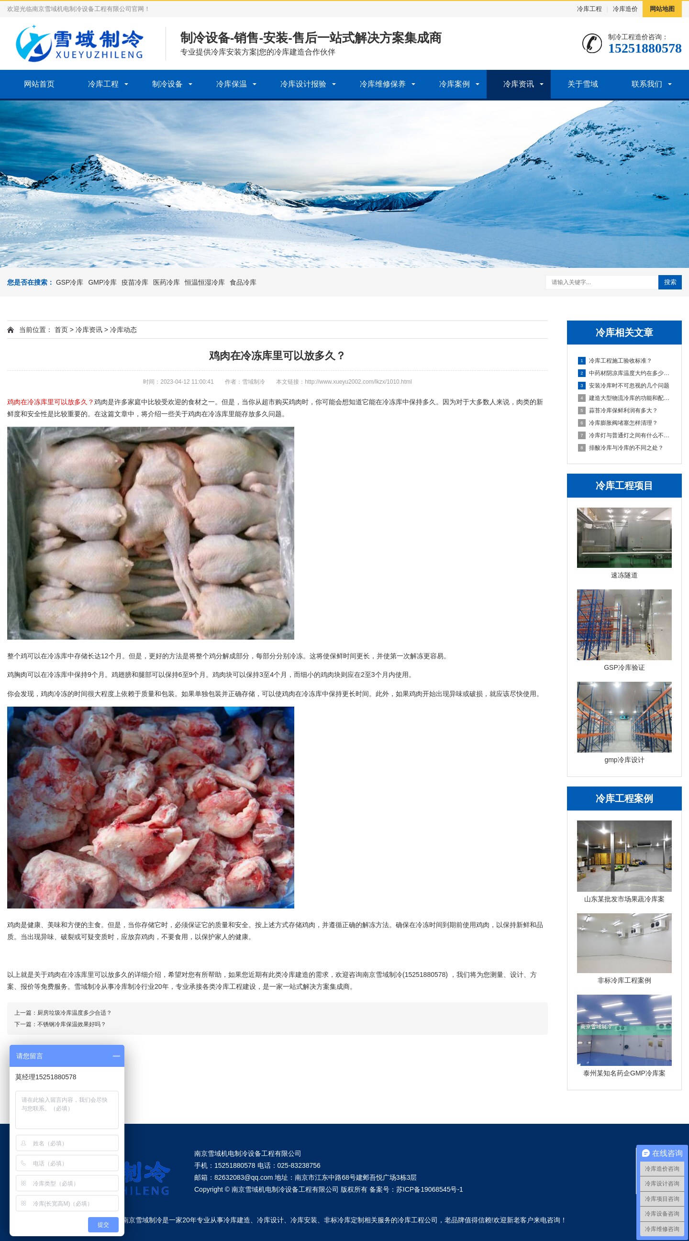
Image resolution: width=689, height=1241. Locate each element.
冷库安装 (303, 1220)
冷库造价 (625, 8)
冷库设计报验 (303, 84)
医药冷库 (166, 282)
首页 (61, 329)
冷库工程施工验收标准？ (615, 361)
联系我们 (647, 84)
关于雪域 (582, 84)
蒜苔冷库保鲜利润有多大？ (618, 410)
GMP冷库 (102, 282)
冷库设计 (270, 1220)
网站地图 (662, 8)
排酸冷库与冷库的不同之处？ (621, 448)
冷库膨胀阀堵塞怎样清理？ (618, 423)
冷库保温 (231, 84)
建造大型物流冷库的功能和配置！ (625, 398)
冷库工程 (589, 8)
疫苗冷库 (135, 282)
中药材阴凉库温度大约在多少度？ (625, 373)
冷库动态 (123, 329)
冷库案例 (454, 84)
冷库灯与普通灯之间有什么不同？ (625, 435)
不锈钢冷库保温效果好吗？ (71, 1024)
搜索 (670, 282)
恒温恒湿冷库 (205, 282)
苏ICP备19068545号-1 (429, 1189)
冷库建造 (236, 1220)
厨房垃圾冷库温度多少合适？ (74, 1012)
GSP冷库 (70, 282)
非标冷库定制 (344, 1220)
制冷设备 (167, 84)
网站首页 (39, 84)
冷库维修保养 (383, 84)
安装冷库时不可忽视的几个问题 (623, 385)
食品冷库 (243, 282)
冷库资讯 (518, 84)
